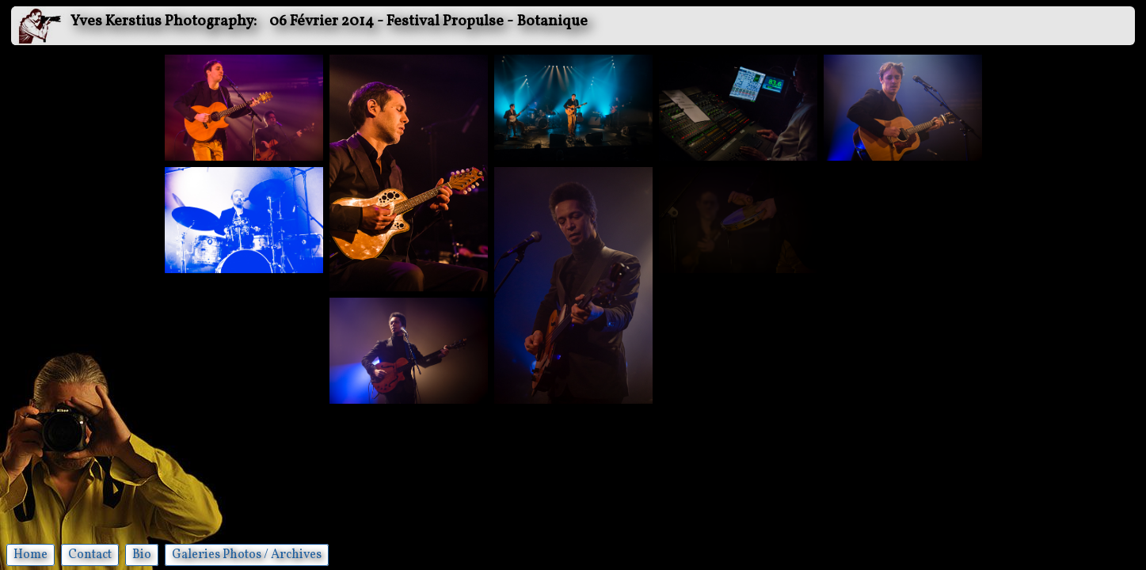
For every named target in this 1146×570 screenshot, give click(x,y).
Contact (90, 555)
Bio (141, 555)
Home (30, 555)
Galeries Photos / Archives (247, 555)
